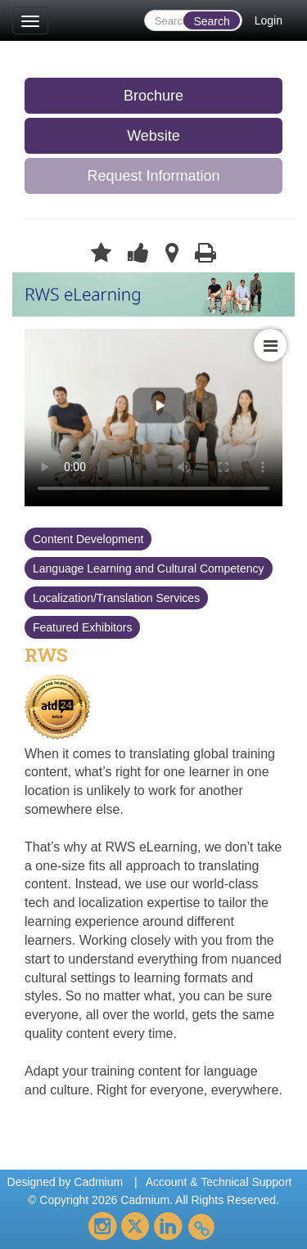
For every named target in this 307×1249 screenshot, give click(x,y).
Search (211, 21)
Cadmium (98, 1181)
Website (153, 136)
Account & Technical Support (219, 1181)
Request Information (153, 176)
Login (268, 20)
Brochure (153, 96)
